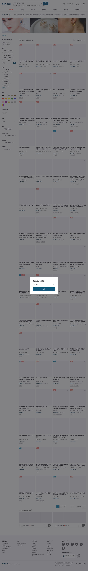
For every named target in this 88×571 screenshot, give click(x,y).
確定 (44, 289)
